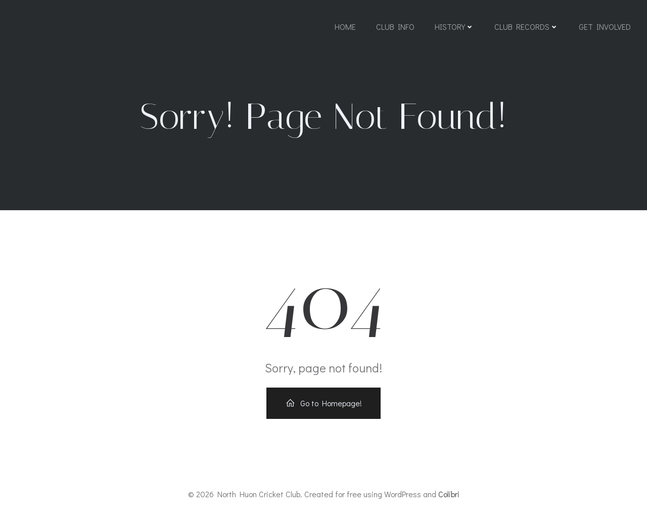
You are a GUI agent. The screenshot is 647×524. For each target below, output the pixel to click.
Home (345, 26)
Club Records (526, 26)
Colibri (448, 494)
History (454, 26)
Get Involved (605, 26)
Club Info (395, 26)
